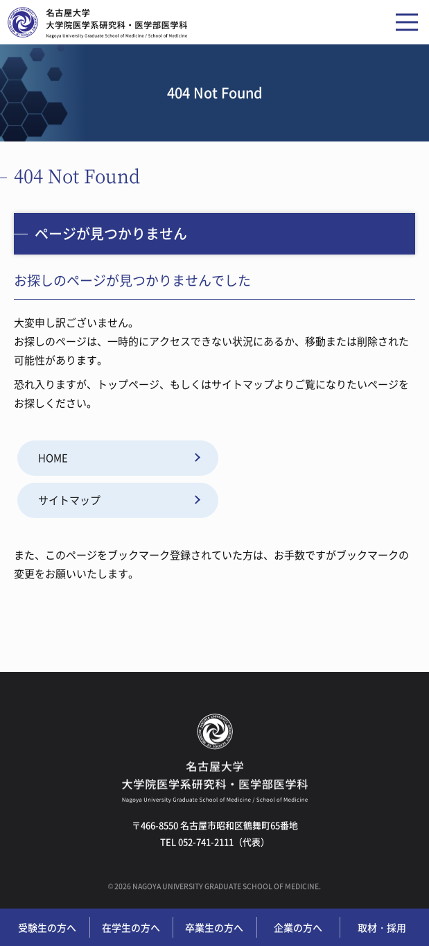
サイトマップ (69, 500)
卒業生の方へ (214, 927)
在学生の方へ (131, 927)
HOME (53, 457)
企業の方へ (298, 927)
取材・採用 (382, 927)
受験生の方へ (47, 927)
